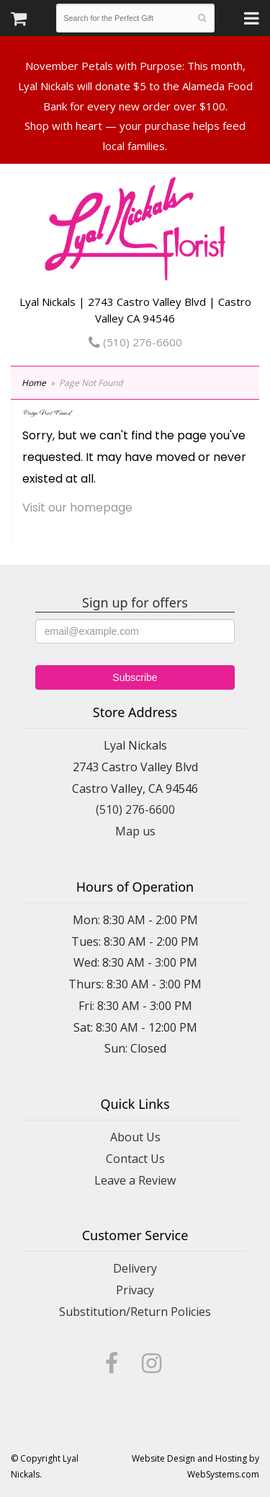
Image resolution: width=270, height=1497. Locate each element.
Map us (135, 831)
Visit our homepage (77, 507)
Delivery (135, 1268)
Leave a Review (135, 1180)
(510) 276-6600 (135, 342)
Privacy (135, 1290)
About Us (135, 1137)
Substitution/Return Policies (135, 1312)
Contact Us (135, 1159)
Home (34, 383)
